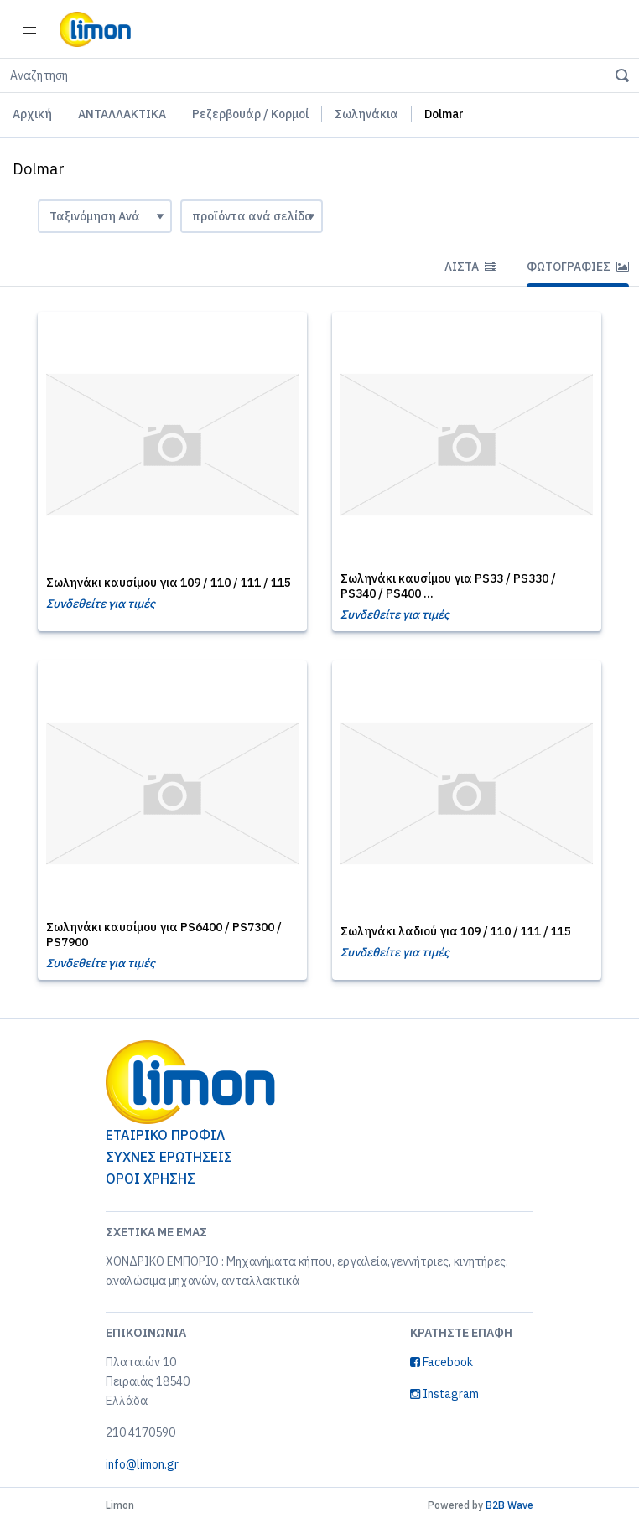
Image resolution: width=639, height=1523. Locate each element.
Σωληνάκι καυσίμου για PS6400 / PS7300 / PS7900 (164, 934)
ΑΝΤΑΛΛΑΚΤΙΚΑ (122, 114)
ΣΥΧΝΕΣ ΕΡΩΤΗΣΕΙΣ (169, 1156)
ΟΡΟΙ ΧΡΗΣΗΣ (150, 1178)
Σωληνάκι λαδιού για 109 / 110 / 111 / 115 (455, 931)
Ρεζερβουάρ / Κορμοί (250, 114)
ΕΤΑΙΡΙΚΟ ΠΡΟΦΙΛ (165, 1135)
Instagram (444, 1393)
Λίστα (470, 266)
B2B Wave (509, 1505)
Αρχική (32, 114)
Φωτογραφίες (578, 266)
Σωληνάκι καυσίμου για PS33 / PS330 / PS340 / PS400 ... (448, 586)
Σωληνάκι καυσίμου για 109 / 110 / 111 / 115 (168, 582)
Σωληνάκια (366, 114)
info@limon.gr (142, 1464)
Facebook (441, 1362)
